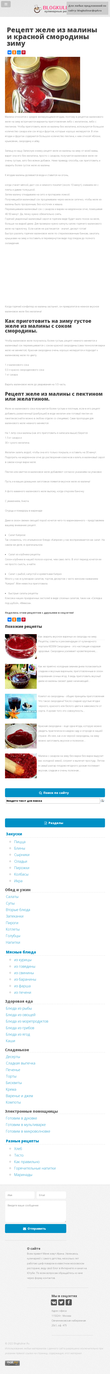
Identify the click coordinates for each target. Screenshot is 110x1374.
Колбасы (21, 874)
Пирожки (21, 867)
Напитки (13, 942)
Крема (11, 1089)
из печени (22, 992)
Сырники (22, 854)
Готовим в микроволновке (28, 1131)
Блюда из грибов (20, 1027)
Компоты (13, 1102)
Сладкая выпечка (20, 1062)
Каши (10, 1040)
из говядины (24, 966)
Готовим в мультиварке (26, 1124)
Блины (19, 848)
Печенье (13, 1069)
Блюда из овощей (21, 1014)
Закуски (14, 833)
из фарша (22, 985)
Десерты (13, 1056)
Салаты (12, 896)
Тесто (19, 1155)
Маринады (23, 1174)
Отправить (37, 1228)
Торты (11, 1076)
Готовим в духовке (21, 1118)
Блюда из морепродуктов (27, 1021)
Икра (18, 880)
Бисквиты (14, 1082)
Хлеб (18, 1148)
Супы (10, 903)
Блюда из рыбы (19, 1008)
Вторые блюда (18, 909)
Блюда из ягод (18, 1034)
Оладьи (20, 861)
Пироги (12, 922)
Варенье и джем (19, 1095)
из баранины (25, 979)
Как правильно (27, 1161)
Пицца (20, 841)
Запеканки (15, 916)
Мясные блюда (21, 951)
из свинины (24, 972)
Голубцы (13, 935)
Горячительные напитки (35, 1168)
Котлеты (13, 929)
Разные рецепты (22, 1140)
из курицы (23, 959)
